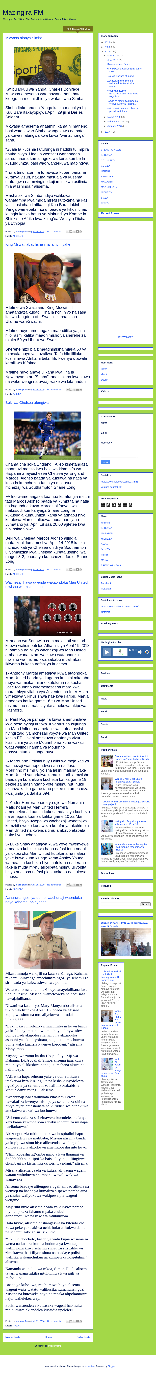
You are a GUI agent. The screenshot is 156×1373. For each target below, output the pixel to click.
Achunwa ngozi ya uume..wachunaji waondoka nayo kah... (122, 93)
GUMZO (17, 394)
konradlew (90, 1366)
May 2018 (112, 55)
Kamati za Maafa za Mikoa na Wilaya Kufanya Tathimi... (122, 102)
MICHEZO (18, 236)
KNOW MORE (125, 337)
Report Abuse (110, 213)
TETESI (105, 203)
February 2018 (115, 121)
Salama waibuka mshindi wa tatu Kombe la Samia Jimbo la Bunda (132, 757)
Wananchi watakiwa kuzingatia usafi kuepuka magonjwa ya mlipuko (131, 847)
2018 (108, 51)
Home (48, 1337)
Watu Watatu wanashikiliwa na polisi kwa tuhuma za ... (123, 110)
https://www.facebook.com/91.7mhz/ (120, 481)
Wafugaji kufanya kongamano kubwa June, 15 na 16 (130, 823)
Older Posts (83, 1337)
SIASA (104, 197)
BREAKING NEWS (111, 150)
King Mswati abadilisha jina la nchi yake (37, 244)
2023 (108, 47)
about (104, 374)
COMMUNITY (108, 160)
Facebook (106, 583)
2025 (108, 42)
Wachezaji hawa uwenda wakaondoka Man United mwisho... (121, 83)
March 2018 (113, 117)
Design (104, 379)
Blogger (111, 1366)
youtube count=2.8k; (111, 487)
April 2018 (113, 60)
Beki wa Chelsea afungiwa (27, 402)
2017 (108, 131)
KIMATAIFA (107, 176)
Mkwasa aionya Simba (23, 38)
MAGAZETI (107, 181)
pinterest (105, 612)
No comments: (54, 231)
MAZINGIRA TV (109, 187)
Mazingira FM (23, 12)
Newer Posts (12, 1337)
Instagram (106, 588)
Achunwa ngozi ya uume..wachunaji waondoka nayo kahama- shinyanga (43, 900)
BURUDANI (107, 155)
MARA (104, 560)
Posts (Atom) (54, 1346)
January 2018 (114, 126)
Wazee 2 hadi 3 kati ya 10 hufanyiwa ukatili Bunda (128, 780)
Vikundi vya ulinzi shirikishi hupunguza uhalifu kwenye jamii (111, 975)
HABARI (17, 1325)
